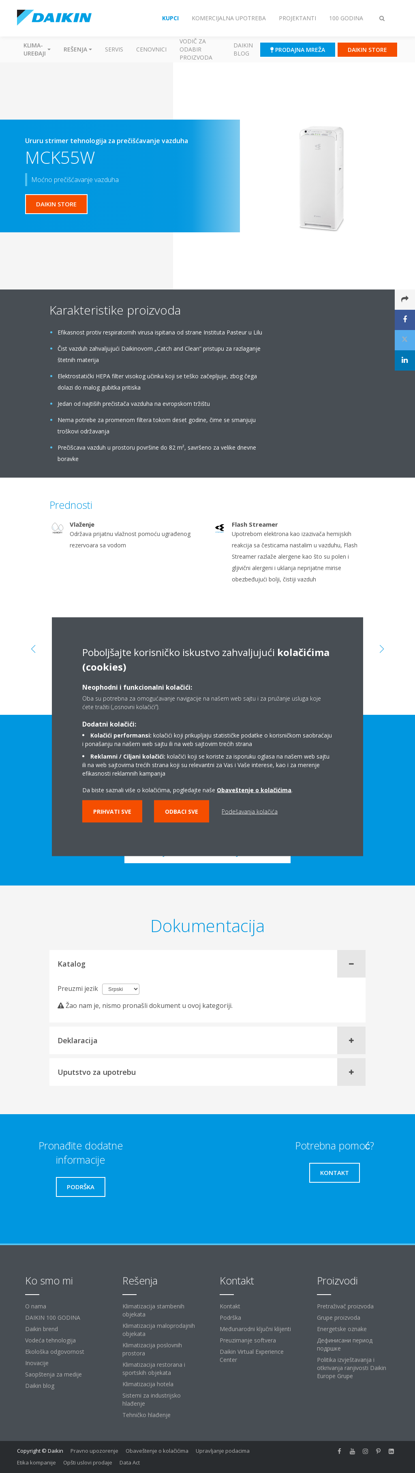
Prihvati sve (112, 811)
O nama (35, 1306)
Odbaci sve (181, 811)
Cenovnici (151, 49)
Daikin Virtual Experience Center (252, 1356)
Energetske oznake (342, 1329)
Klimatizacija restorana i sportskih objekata (153, 1369)
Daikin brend (41, 1329)
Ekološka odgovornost (54, 1351)
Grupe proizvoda (338, 1317)
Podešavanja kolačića (250, 811)
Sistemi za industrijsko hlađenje (151, 1399)
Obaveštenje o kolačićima (254, 789)
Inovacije (37, 1363)
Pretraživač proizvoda (345, 1306)
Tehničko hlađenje (146, 1415)
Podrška (230, 1317)
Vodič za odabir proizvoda (196, 49)
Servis (114, 49)
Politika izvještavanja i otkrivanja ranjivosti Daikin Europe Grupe (351, 1368)
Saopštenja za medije (53, 1374)
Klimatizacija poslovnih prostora (152, 1349)
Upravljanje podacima (223, 1450)
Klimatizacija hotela (147, 1384)
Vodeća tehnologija (50, 1340)
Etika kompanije (36, 1462)
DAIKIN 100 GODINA (52, 1317)
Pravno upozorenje (94, 1450)
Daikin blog (243, 49)
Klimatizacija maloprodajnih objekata (158, 1330)
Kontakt (230, 1306)
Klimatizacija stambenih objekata (153, 1310)
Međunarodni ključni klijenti (255, 1329)
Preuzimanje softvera (248, 1340)
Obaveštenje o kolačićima (157, 1450)
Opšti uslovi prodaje (87, 1462)
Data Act (130, 1462)
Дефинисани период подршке (344, 1344)
